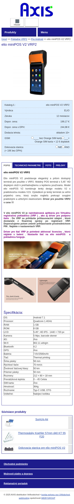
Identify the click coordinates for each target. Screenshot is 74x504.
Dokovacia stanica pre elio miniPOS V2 (41, 447)
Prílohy (60, 165)
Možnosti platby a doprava (18, 473)
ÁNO (66, 147)
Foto (48, 165)
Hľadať (17, 22)
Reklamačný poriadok (15, 483)
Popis (7, 165)
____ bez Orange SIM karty (48, 138)
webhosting (24, 498)
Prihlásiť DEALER (32, 22)
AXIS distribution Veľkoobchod (37, 9)
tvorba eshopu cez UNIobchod (55, 494)
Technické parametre (28, 165)
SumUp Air (41, 419)
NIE (60, 147)
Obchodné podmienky (16, 464)
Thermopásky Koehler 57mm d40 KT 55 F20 (42, 435)
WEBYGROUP (48, 498)
